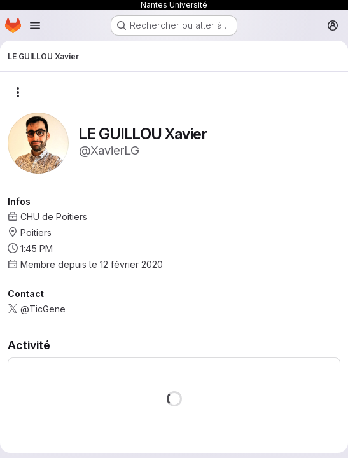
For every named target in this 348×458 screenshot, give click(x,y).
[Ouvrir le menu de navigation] (35, 25)
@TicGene (43, 308)
